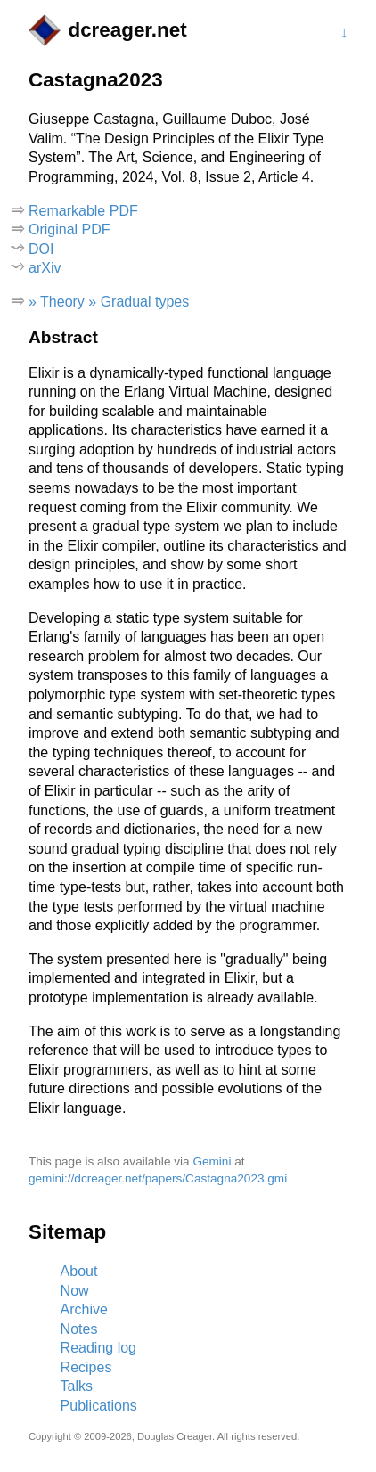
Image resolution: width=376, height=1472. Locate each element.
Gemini (211, 1161)
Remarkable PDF (83, 210)
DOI (41, 249)
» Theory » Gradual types (109, 301)
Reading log (98, 1347)
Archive (84, 1309)
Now (75, 1290)
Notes (79, 1329)
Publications (99, 1405)
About (79, 1271)
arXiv (45, 267)
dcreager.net (127, 30)
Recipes (86, 1367)
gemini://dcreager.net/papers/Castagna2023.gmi (158, 1178)
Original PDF (69, 229)
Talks (77, 1386)
